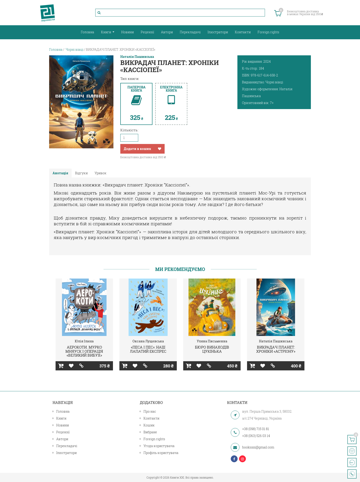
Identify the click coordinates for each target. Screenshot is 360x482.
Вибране (150, 432)
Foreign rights (268, 32)
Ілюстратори (218, 32)
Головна (87, 32)
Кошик (149, 425)
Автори (167, 32)
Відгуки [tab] (81, 173)
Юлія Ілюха (84, 341)
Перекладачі (190, 32)
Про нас (149, 411)
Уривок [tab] (101, 173)
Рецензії (147, 32)
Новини (127, 32)
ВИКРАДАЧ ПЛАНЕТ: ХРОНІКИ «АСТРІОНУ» (275, 349)
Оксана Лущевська (148, 341)
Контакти (243, 32)
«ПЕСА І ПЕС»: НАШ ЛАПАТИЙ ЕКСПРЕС (148, 349)
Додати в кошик (137, 149)
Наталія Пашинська (137, 56)
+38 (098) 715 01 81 (255, 429)
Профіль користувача (160, 453)
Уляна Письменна (212, 341)
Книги (106, 32)
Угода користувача (158, 446)
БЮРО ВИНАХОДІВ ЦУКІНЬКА (212, 349)
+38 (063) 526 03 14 (256, 436)
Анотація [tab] (60, 173)
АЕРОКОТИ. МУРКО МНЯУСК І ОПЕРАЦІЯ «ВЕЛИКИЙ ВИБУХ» (84, 351)
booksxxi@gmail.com (258, 447)
